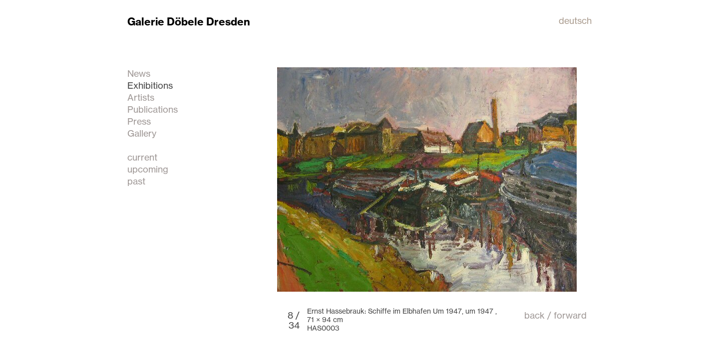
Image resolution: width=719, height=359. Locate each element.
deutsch (575, 20)
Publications (152, 109)
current (142, 157)
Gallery (141, 133)
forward (570, 315)
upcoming (147, 169)
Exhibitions (150, 85)
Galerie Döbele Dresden (188, 21)
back (534, 315)
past (136, 181)
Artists (140, 97)
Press (139, 121)
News (138, 73)
